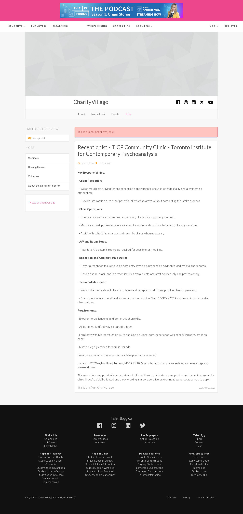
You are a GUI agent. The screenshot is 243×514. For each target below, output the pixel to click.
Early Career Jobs (199, 460)
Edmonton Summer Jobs (150, 471)
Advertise (149, 442)
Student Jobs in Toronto (100, 457)
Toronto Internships (150, 475)
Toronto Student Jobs (150, 457)
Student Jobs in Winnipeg (100, 468)
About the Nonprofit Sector (44, 185)
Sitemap (187, 497)
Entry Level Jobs (199, 464)
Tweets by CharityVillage (41, 202)
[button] (16, 26)
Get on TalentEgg (149, 439)
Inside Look (98, 114)
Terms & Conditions (206, 497)
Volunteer (33, 176)
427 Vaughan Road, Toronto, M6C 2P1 (113, 363)
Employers (39, 26)
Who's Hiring (97, 26)
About (81, 114)
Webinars (33, 158)
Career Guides (100, 439)
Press (199, 446)
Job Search (50, 442)
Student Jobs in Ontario (51, 471)
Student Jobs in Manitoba (51, 468)
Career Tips (121, 26)
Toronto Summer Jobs (149, 460)
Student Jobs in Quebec (51, 475)
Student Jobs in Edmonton (100, 464)
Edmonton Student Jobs (149, 468)
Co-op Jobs (199, 457)
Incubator (100, 442)
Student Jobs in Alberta (50, 457)
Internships (199, 468)
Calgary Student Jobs (149, 464)
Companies (50, 439)
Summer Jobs (199, 475)
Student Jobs (199, 471)
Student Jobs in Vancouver (100, 475)
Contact (199, 442)
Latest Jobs (50, 446)
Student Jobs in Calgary (100, 460)
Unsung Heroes (37, 167)
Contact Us (172, 497)
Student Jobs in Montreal (100, 471)
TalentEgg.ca (121, 418)
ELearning (60, 26)
